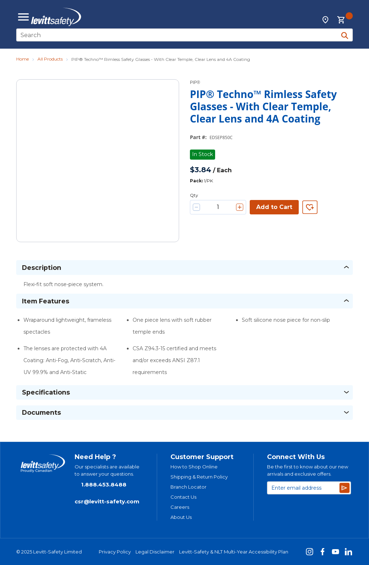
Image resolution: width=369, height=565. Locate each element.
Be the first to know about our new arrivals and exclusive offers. (307, 470)
